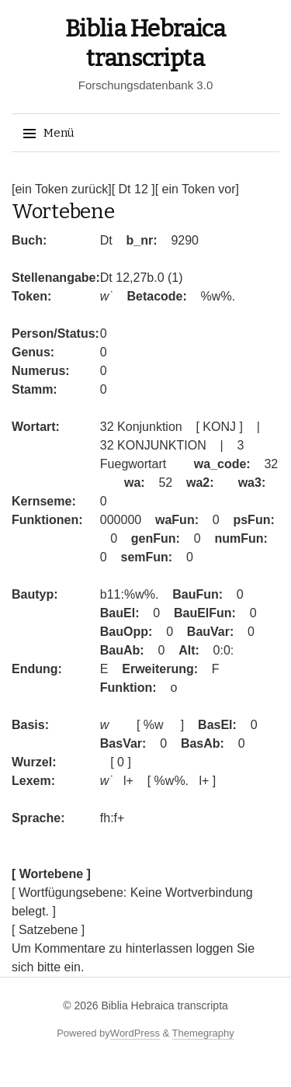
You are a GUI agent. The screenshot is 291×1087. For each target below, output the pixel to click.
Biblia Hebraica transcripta (164, 1005)
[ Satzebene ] (48, 929)
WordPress (135, 1033)
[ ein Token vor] (197, 189)
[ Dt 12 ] (133, 189)
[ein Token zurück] (62, 189)
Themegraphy (203, 1033)
